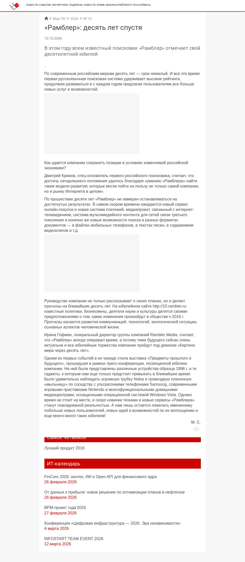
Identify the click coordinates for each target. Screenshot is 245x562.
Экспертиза (60, 4)
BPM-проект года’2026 (65, 507)
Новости (32, 4)
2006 (74, 19)
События (45, 4)
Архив (101, 4)
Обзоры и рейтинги (118, 4)
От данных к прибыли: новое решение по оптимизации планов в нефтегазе (114, 492)
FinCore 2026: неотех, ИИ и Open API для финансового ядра (100, 476)
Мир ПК (59, 19)
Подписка (76, 4)
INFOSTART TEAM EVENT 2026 (73, 538)
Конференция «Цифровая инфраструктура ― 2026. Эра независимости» (112, 523)
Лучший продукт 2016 (64, 448)
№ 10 (87, 19)
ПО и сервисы (141, 4)
